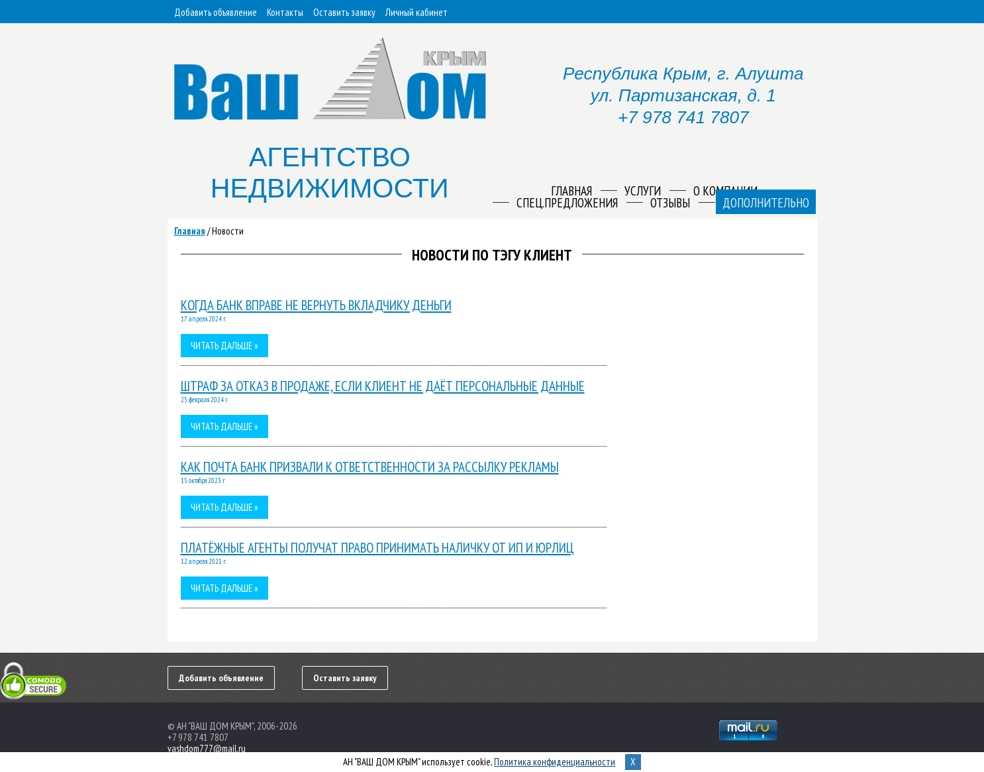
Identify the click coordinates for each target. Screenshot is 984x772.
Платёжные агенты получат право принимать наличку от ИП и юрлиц (377, 548)
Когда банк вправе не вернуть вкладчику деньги (316, 305)
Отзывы (670, 203)
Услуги (642, 191)
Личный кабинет (416, 12)
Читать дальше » (224, 345)
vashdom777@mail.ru (207, 748)
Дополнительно (765, 203)
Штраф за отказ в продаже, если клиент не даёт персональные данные (383, 386)
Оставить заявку (344, 12)
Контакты (285, 12)
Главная (189, 231)
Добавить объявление (215, 12)
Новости (228, 231)
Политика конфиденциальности (554, 761)
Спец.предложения (567, 203)
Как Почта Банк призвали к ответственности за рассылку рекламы (370, 467)
